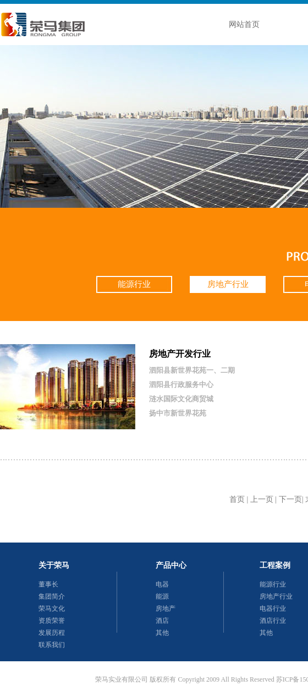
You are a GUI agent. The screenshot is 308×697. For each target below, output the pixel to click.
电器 (162, 584)
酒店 (162, 620)
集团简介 (51, 596)
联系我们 (51, 645)
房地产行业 (228, 284)
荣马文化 (51, 608)
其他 (162, 633)
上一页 (261, 499)
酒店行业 (273, 620)
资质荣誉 (51, 620)
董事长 (48, 584)
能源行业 (134, 284)
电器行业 (273, 608)
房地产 (165, 608)
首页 (237, 499)
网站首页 (244, 24)
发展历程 (51, 633)
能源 (162, 596)
